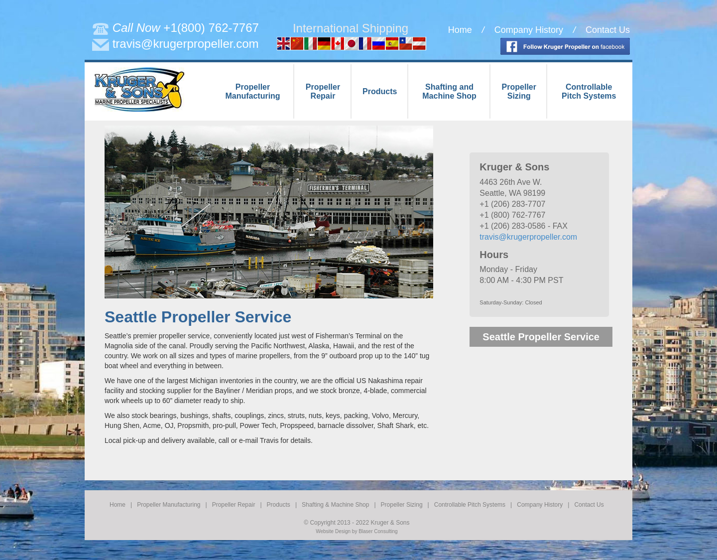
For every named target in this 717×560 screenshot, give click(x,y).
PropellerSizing (519, 91)
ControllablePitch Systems (589, 91)
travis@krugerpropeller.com (186, 43)
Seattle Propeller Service (540, 336)
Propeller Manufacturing (168, 504)
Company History (528, 30)
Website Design (333, 531)
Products (379, 91)
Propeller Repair (233, 504)
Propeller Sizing (402, 504)
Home (460, 30)
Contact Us (608, 30)
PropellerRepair (323, 91)
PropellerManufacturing (252, 91)
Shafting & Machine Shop (335, 504)
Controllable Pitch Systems (469, 504)
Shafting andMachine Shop (449, 91)
